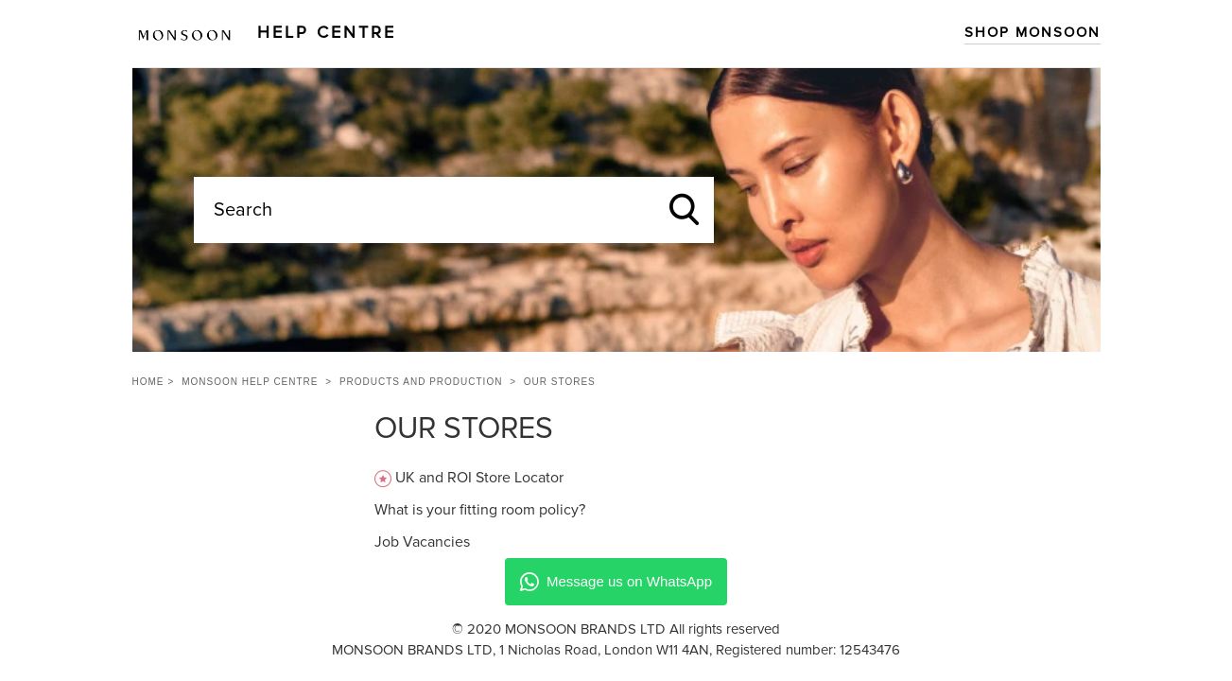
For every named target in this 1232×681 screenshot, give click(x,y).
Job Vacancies (422, 542)
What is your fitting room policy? (479, 509)
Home (148, 381)
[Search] (454, 210)
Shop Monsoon (1032, 33)
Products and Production (420, 381)
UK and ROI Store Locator (479, 477)
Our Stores (560, 381)
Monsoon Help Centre (250, 381)
